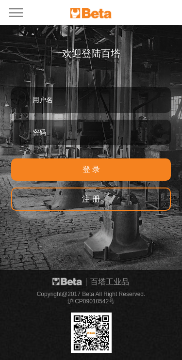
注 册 (90, 199)
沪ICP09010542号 (91, 301)
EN (154, 11)
